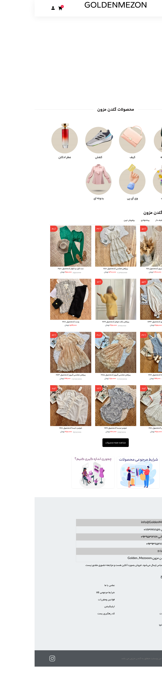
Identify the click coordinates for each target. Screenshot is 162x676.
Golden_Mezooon (105, 558)
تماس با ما (75, 585)
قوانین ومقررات (71, 599)
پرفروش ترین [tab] (94, 220)
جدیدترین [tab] (140, 220)
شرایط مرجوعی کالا (71, 592)
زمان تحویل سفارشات (136, 613)
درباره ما (143, 592)
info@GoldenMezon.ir (121, 522)
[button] (18, 8)
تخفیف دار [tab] (125, 220)
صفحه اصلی (141, 585)
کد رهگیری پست (71, 613)
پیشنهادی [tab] (110, 220)
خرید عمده (142, 599)
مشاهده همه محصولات (81, 442)
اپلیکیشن (75, 606)
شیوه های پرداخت (138, 606)
